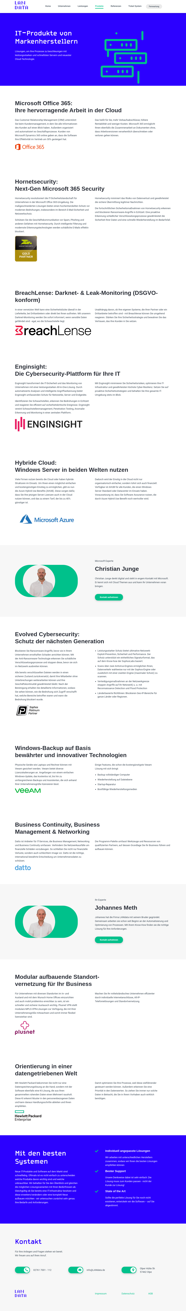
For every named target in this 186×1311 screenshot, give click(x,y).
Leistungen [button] (83, 6)
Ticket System (135, 6)
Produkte (99, 6)
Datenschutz (128, 1293)
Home (48, 6)
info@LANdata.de (96, 1270)
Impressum (101, 1293)
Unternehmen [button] (64, 6)
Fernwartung (154, 6)
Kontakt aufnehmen (109, 597)
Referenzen (116, 6)
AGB (150, 1293)
